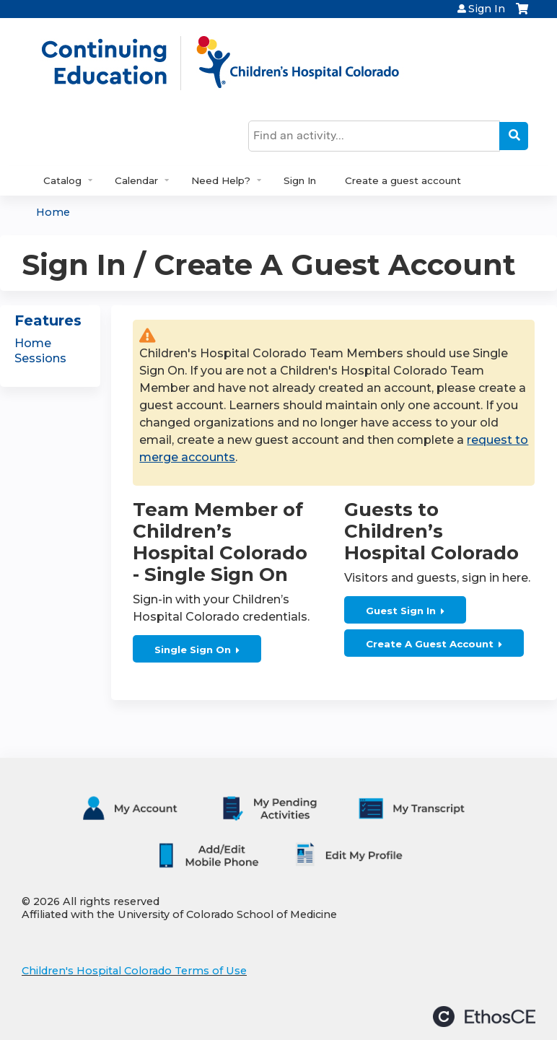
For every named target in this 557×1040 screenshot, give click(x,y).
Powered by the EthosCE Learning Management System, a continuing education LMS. (484, 1016)
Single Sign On (192, 649)
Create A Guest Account (430, 644)
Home (53, 212)
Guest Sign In (401, 610)
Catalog (62, 180)
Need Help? (220, 180)
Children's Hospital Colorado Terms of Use (134, 970)
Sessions (40, 358)
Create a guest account (403, 180)
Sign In (486, 9)
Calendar (136, 180)
